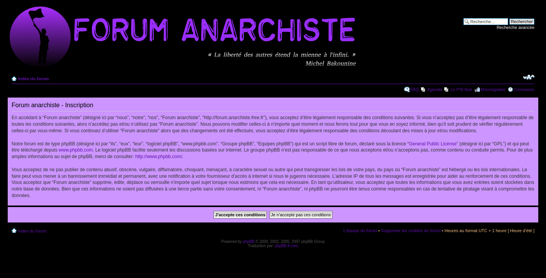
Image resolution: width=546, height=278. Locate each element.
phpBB (248, 241)
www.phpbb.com (76, 150)
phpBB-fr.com (286, 246)
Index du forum (33, 78)
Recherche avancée (515, 27)
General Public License (432, 144)
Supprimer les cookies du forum (411, 230)
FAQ (414, 89)
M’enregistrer (493, 89)
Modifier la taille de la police (528, 77)
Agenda (434, 89)
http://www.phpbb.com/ (158, 156)
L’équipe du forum (360, 230)
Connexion (524, 89)
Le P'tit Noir (462, 89)
